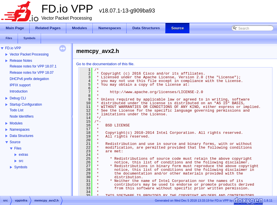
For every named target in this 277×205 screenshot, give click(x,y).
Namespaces (20, 130)
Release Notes (21, 61)
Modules (16, 123)
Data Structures (21, 136)
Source (15, 142)
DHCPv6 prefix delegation (29, 79)
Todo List (16, 110)
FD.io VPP (13, 48)
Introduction (19, 91)
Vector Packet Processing (29, 54)
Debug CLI (18, 98)
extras (23, 155)
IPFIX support (20, 85)
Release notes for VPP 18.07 (32, 73)
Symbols (20, 167)
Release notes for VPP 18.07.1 (33, 66)
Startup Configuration (26, 104)
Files (17, 148)
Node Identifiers (22, 116)
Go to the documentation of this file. (105, 64)
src (21, 161)
